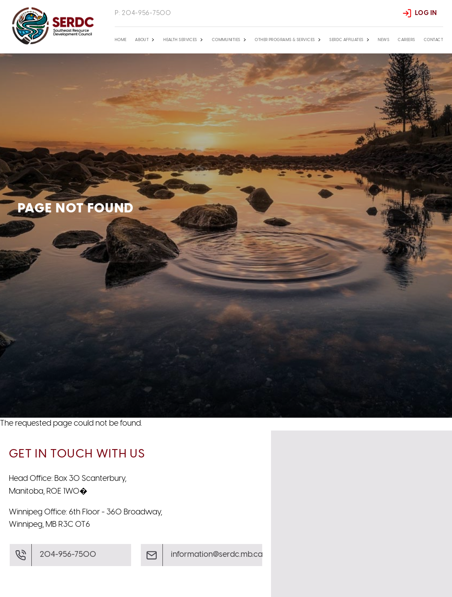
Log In (426, 13)
